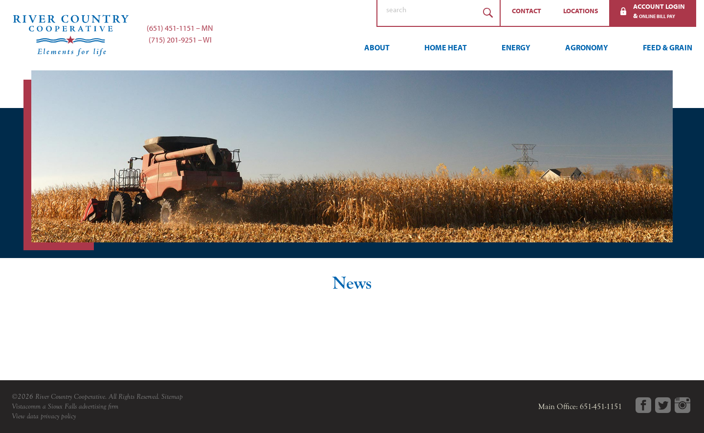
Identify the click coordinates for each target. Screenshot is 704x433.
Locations (580, 10)
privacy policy (58, 416)
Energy (516, 47)
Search (488, 13)
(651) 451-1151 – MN (180, 28)
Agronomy (586, 47)
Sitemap (172, 396)
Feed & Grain (667, 47)
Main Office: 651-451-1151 (580, 406)
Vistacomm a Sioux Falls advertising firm (65, 406)
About (377, 47)
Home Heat (445, 47)
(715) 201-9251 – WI (180, 39)
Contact (526, 10)
